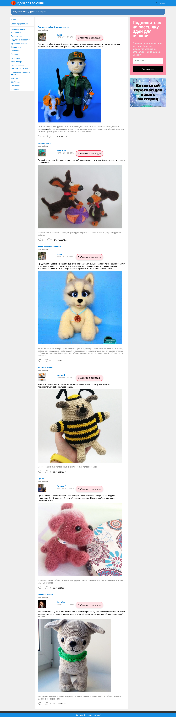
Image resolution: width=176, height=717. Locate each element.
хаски (40, 348)
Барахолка (15, 54)
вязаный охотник (88, 126)
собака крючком (97, 232)
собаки (101, 696)
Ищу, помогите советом (20, 40)
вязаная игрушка (88, 353)
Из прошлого (16, 58)
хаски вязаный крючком (55, 348)
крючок (84, 580)
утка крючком (59, 131)
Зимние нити (16, 47)
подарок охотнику (88, 129)
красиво (49, 583)
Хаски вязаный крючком (49, 247)
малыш (41, 583)
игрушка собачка (71, 353)
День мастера (16, 62)
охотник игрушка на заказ (79, 131)
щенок (57, 351)
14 (43, 136)
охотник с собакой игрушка (50, 126)
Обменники (15, 86)
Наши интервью (17, 65)
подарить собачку (54, 353)
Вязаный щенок (45, 595)
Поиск (162, 3)
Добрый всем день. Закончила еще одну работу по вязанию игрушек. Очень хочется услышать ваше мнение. (81, 161)
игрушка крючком (73, 696)
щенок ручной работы (106, 353)
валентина (61, 151)
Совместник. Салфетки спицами (20, 73)
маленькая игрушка (114, 580)
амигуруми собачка (88, 467)
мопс (40, 467)
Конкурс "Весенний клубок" (88, 715)
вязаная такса (44, 143)
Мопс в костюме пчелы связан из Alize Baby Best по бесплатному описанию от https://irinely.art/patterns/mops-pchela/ (74, 385)
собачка (64, 351)
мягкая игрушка (90, 696)
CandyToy (61, 602)
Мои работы (16, 33)
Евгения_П (61, 486)
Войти (13, 19)
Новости (14, 78)
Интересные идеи (18, 29)
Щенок (41, 479)
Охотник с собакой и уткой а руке (53, 27)
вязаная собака (104, 126)
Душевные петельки (19, 43)
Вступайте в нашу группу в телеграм (29, 12)
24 (43, 240)
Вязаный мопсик (46, 367)
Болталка (15, 51)
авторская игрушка (92, 351)
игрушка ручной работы (78, 232)
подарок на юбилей (106, 129)
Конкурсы (15, 89)
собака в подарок (55, 129)
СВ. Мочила (15, 82)
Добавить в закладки (89, 37)
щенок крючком (90, 348)
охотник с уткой (71, 129)
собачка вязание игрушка (110, 348)
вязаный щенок (75, 348)
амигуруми (57, 467)
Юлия (59, 35)
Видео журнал (16, 36)
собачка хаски (75, 351)
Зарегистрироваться (19, 24)
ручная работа (108, 351)
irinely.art (61, 375)
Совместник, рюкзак (19, 69)
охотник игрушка (71, 126)
